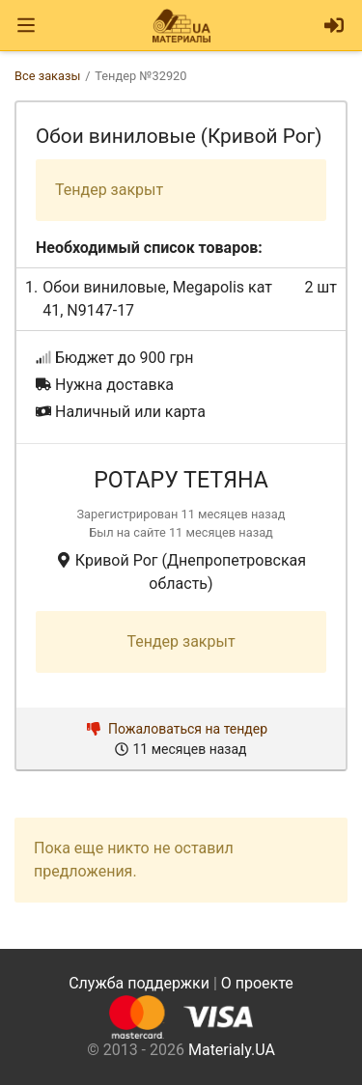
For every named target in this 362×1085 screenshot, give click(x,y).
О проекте (257, 983)
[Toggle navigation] (26, 25)
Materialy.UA (231, 1050)
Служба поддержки (139, 983)
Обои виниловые (103, 287)
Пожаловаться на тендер (177, 729)
